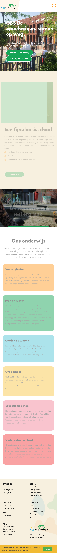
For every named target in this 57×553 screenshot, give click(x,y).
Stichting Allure (8, 490)
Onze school (34, 487)
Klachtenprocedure (36, 511)
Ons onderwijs (8, 487)
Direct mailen (34, 508)
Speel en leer (7, 515)
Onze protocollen (36, 495)
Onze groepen (35, 490)
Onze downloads (35, 492)
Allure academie (8, 508)
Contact (32, 505)
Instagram (34, 517)
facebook (34, 514)
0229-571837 (8, 534)
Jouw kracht (7, 505)
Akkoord (47, 549)
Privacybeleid (7, 492)
